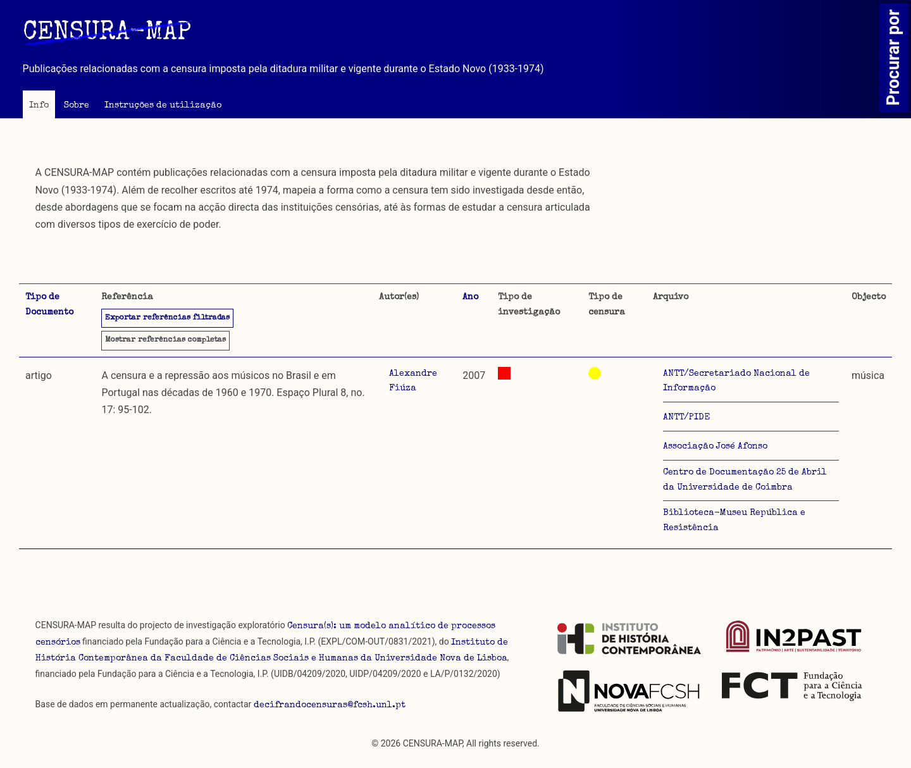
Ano (470, 297)
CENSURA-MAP (107, 33)
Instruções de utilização (162, 105)
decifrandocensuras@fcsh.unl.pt (330, 705)
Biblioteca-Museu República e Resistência (734, 521)
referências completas (165, 340)
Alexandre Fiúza (413, 381)
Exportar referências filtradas (167, 318)
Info (39, 105)
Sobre (76, 105)
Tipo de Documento (49, 305)
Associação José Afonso (715, 446)
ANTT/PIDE (686, 417)
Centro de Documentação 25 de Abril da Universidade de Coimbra (745, 480)
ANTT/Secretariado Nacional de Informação (736, 381)
